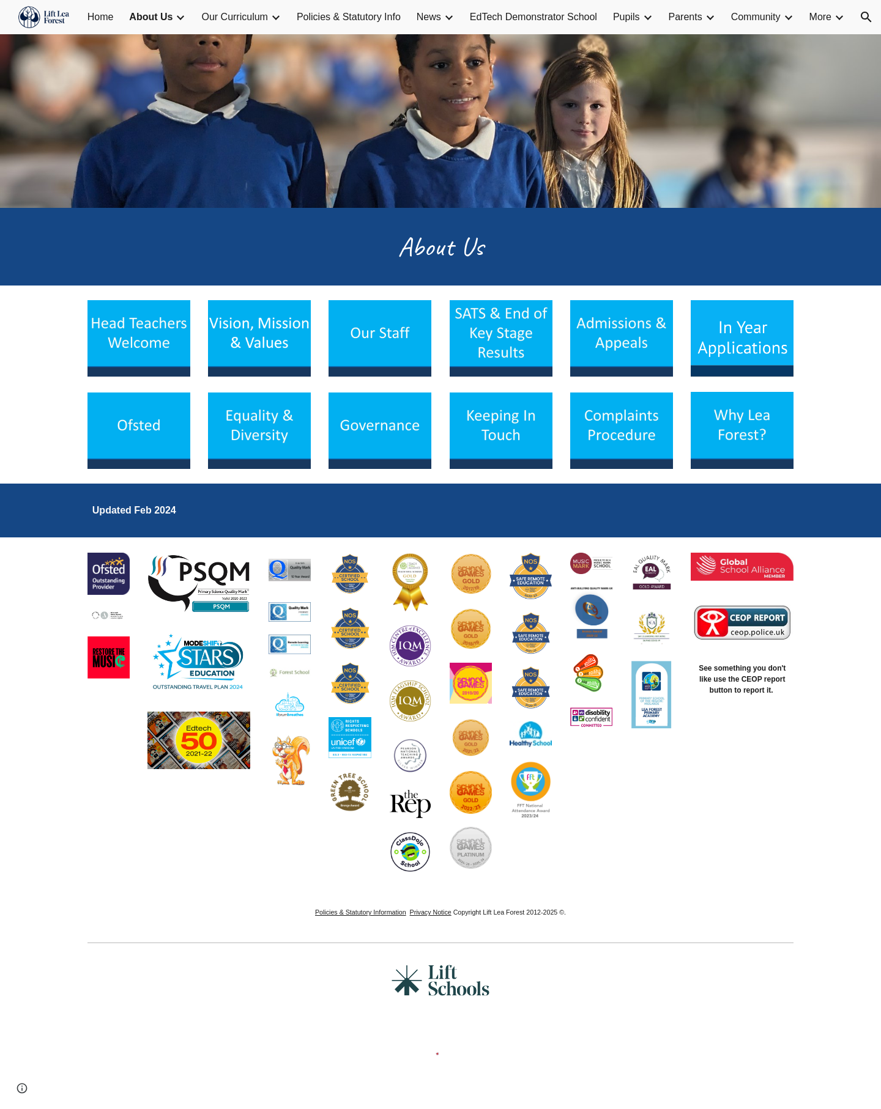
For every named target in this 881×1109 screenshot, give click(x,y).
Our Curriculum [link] (234, 17)
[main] (440, 247)
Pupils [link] (626, 17)
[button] (866, 17)
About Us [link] (151, 17)
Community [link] (756, 17)
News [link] (429, 17)
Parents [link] (685, 17)
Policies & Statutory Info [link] (349, 17)
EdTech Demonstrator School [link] (533, 17)
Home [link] (100, 17)
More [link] (820, 17)
